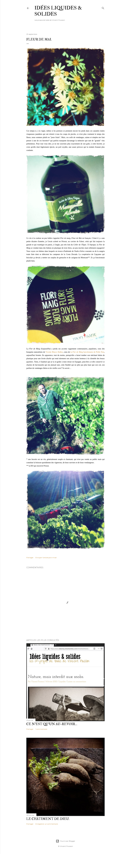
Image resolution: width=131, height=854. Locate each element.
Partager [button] (29, 558)
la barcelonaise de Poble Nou (87, 352)
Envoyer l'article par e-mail (46, 558)
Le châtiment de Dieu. (47, 819)
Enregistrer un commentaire (46, 824)
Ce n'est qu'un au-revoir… (51, 724)
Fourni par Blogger (65, 841)
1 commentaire (41, 729)
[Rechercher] (103, 7)
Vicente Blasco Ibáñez (54, 352)
